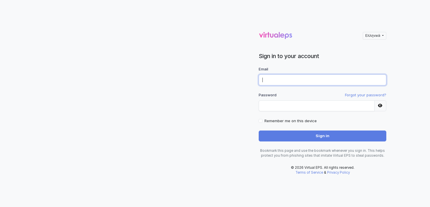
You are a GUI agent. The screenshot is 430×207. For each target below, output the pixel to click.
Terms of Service (309, 172)
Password (268, 95)
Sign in (322, 135)
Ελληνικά (373, 36)
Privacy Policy (338, 172)
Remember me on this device (290, 120)
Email (263, 69)
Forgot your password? (365, 95)
